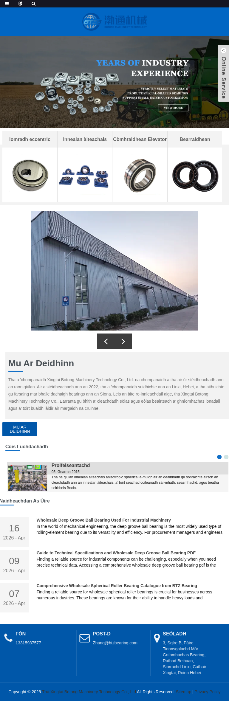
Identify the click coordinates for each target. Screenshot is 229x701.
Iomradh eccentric (29, 139)
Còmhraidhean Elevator (140, 139)
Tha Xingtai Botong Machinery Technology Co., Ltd (89, 691)
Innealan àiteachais (85, 139)
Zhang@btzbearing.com (104, 642)
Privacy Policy (208, 691)
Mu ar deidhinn (20, 429)
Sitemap (183, 691)
